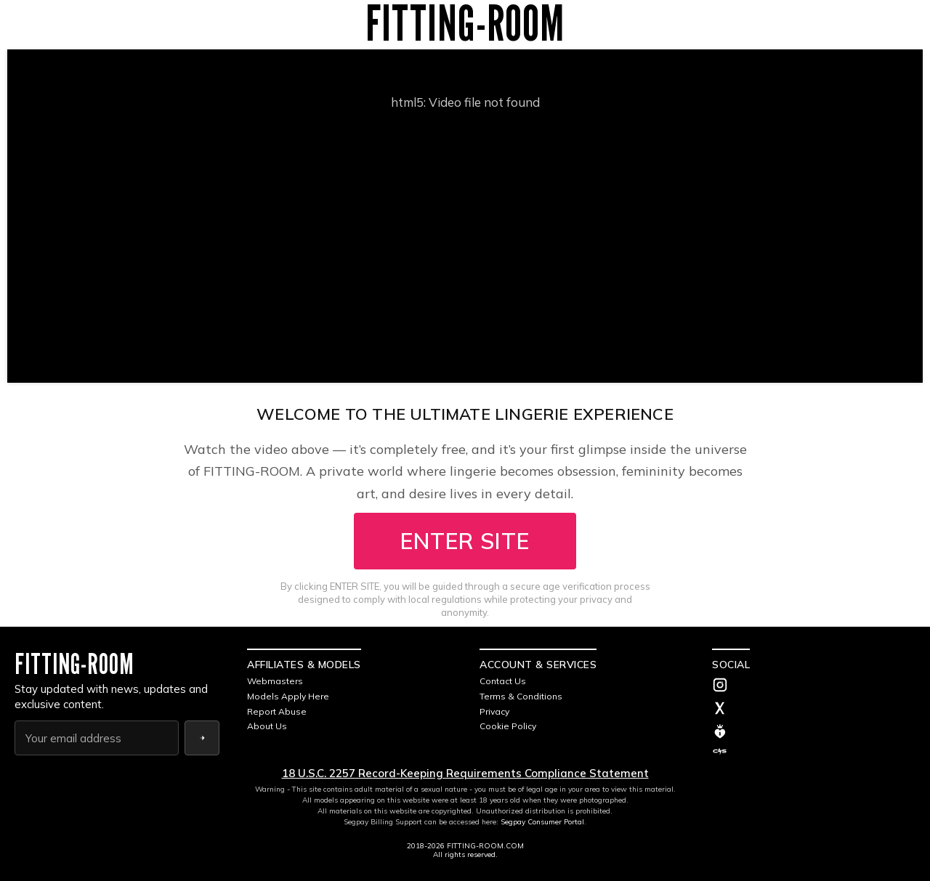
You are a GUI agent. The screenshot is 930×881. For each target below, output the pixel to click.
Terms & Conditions (521, 696)
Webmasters (275, 680)
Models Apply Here (288, 696)
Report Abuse (277, 711)
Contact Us (503, 680)
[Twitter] (813, 709)
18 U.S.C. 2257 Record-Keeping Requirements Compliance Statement (465, 773)
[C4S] (813, 752)
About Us (267, 725)
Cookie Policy (508, 725)
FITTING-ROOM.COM (485, 845)
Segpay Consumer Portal (542, 822)
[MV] (813, 731)
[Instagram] (813, 686)
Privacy (494, 711)
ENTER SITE (465, 541)
